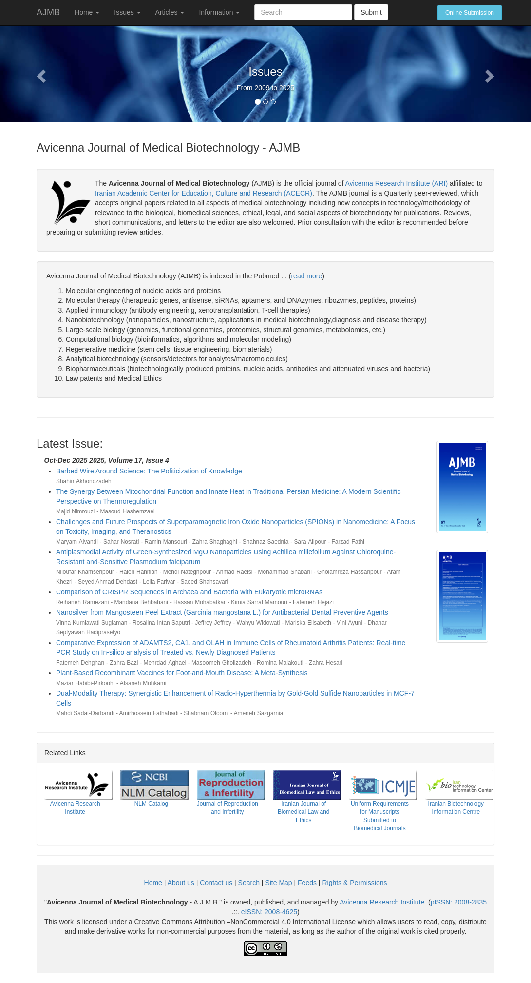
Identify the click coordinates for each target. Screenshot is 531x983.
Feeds (307, 882)
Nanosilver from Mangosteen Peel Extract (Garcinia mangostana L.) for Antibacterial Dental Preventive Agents (222, 612)
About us (181, 882)
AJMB (48, 12)
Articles (170, 12)
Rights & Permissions (354, 882)
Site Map (278, 882)
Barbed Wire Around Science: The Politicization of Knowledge (149, 471)
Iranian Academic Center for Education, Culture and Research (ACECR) (203, 193)
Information (219, 12)
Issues (127, 12)
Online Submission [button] (469, 12)
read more (306, 276)
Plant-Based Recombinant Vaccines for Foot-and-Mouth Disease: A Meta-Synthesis (181, 673)
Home (87, 12)
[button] (40, 73)
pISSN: (459, 902)
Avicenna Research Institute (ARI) (396, 183)
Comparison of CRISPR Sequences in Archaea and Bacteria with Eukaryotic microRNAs (189, 592)
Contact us (216, 882)
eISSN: (269, 912)
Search (249, 882)
